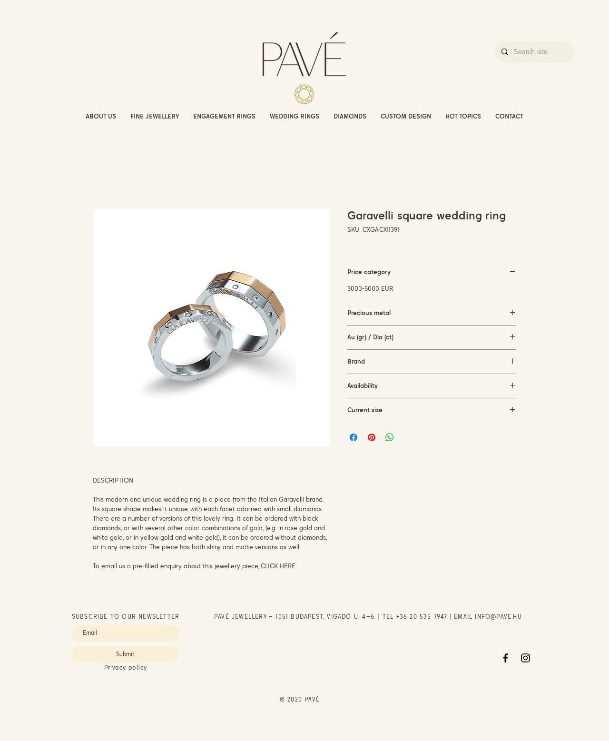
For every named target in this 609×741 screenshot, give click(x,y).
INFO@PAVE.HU (498, 616)
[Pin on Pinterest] (371, 437)
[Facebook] (505, 658)
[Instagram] (525, 658)
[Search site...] (534, 52)
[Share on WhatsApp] (389, 437)
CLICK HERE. (279, 566)
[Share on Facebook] (353, 437)
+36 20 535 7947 (422, 616)
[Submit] (125, 654)
